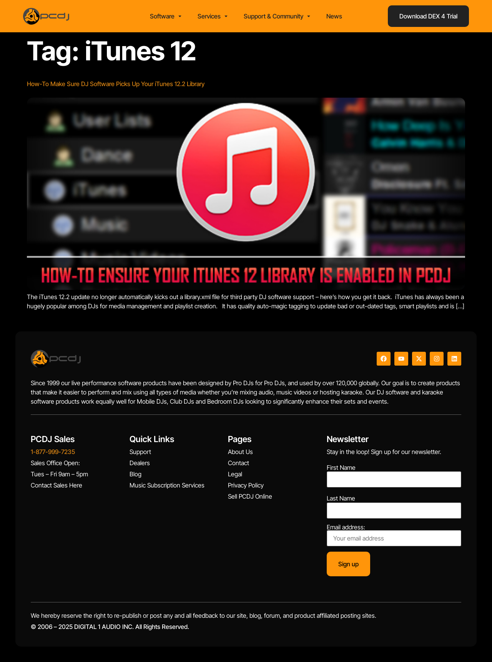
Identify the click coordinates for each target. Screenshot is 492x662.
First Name (341, 467)
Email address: (394, 535)
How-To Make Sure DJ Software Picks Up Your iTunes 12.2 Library (115, 84)
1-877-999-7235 (53, 452)
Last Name (341, 498)
